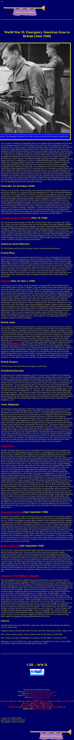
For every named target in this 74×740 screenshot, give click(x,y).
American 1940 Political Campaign (20, 575)
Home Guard (16, 342)
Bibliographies (15, 707)
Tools (62, 707)
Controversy (7, 445)
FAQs (35, 707)
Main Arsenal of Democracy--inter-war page (40, 691)
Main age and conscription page (40, 693)
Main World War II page (40, 697)
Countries (32, 701)
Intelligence (46, 703)
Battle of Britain (10, 545)
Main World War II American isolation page (40, 695)
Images (40, 707)
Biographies (5, 701)
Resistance (25, 705)
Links (47, 707)
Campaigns (16, 701)
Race (32, 705)
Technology (48, 705)
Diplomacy (54, 701)
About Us (37, 699)
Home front (37, 703)
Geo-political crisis (66, 701)
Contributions (26, 707)
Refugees (39, 705)
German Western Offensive (16, 217)
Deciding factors (43, 701)
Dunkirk (5, 281)
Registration (54, 707)
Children (24, 701)
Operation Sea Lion (11, 512)
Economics (27, 703)
